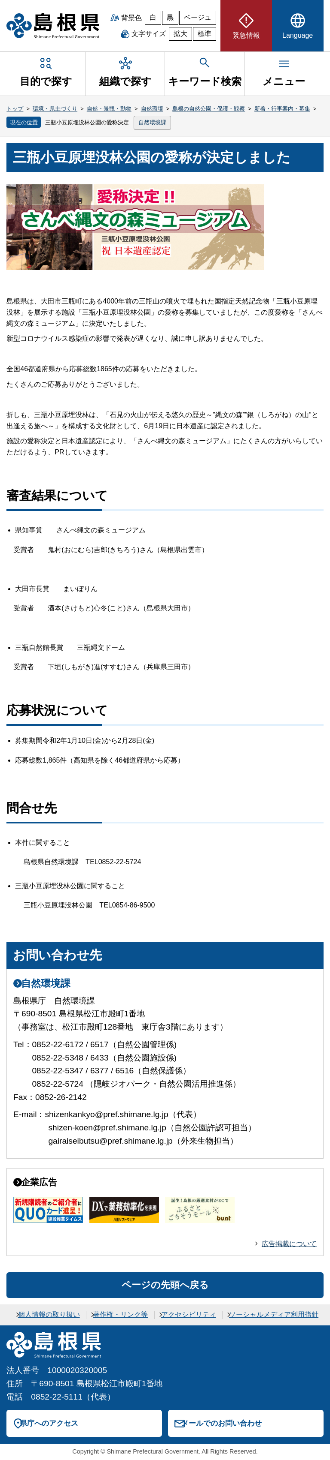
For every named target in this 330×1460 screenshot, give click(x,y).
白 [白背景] (153, 17)
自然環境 (152, 108)
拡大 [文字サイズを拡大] (180, 33)
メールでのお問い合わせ (221, 1423)
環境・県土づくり (55, 108)
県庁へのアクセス (49, 1423)
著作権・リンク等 (120, 1314)
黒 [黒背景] (170, 17)
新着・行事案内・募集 (282, 108)
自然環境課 (152, 122)
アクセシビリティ (188, 1314)
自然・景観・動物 (109, 108)
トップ (14, 108)
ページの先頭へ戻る (165, 1285)
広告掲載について (289, 1243)
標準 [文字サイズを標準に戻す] (204, 33)
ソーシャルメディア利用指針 (273, 1314)
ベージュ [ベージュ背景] (197, 17)
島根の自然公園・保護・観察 (208, 108)
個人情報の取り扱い (49, 1314)
